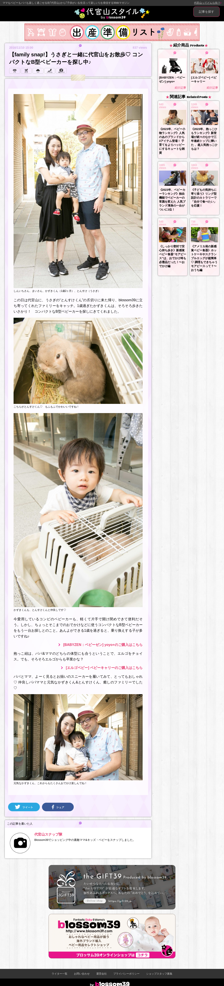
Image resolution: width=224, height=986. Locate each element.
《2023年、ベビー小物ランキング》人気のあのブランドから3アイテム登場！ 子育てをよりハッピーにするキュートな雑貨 (172, 140)
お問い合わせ (82, 973)
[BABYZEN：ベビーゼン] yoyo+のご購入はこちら (103, 645)
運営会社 (101, 973)
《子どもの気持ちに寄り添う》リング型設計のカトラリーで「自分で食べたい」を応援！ (204, 197)
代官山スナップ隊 (48, 834)
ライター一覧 (59, 973)
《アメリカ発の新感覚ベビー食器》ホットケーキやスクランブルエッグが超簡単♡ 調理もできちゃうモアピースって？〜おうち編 (204, 258)
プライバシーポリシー (126, 973)
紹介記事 (180, 87)
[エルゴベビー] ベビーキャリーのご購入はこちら (104, 668)
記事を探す (206, 11)
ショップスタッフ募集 (159, 973)
